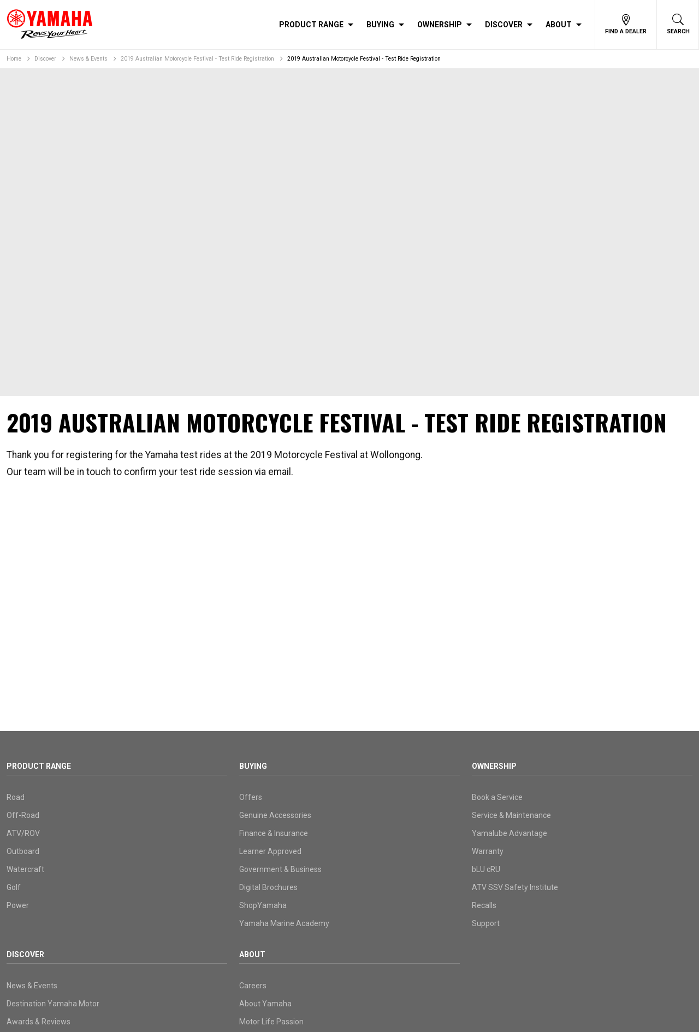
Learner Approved (270, 851)
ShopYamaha (263, 905)
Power (18, 905)
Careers (252, 985)
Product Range (311, 24)
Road (16, 797)
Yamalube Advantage (509, 833)
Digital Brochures (268, 887)
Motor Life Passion (271, 1021)
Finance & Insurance (273, 833)
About (559, 24)
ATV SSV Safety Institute (515, 887)
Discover (504, 24)
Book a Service (497, 797)
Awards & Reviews (38, 1021)
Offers (250, 797)
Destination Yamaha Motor (53, 1003)
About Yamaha (265, 1003)
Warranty (487, 851)
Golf (14, 887)
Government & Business (280, 869)
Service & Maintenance (511, 815)
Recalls (484, 905)
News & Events (88, 58)
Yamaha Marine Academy (284, 923)
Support (486, 923)
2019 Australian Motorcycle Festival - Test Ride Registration (197, 58)
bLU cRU (486, 869)
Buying (380, 24)
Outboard (23, 851)
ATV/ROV (23, 833)
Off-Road (23, 815)
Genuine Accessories (275, 815)
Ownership (439, 24)
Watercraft (25, 869)
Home (14, 58)
